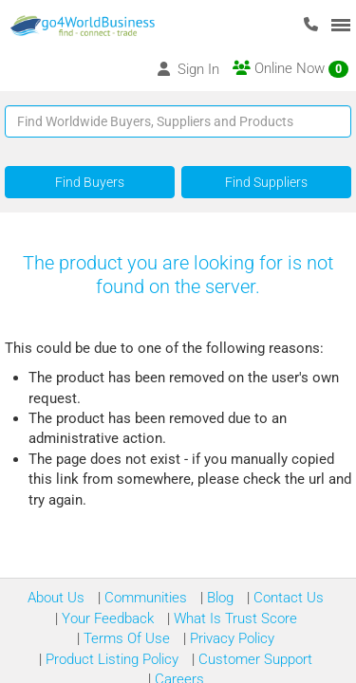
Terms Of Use (125, 638)
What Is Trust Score (233, 618)
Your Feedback (106, 618)
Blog (218, 597)
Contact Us (287, 597)
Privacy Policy (230, 638)
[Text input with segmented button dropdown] (178, 121)
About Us (56, 597)
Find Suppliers (266, 182)
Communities (144, 597)
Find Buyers (89, 182)
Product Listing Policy (110, 659)
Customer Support (253, 659)
